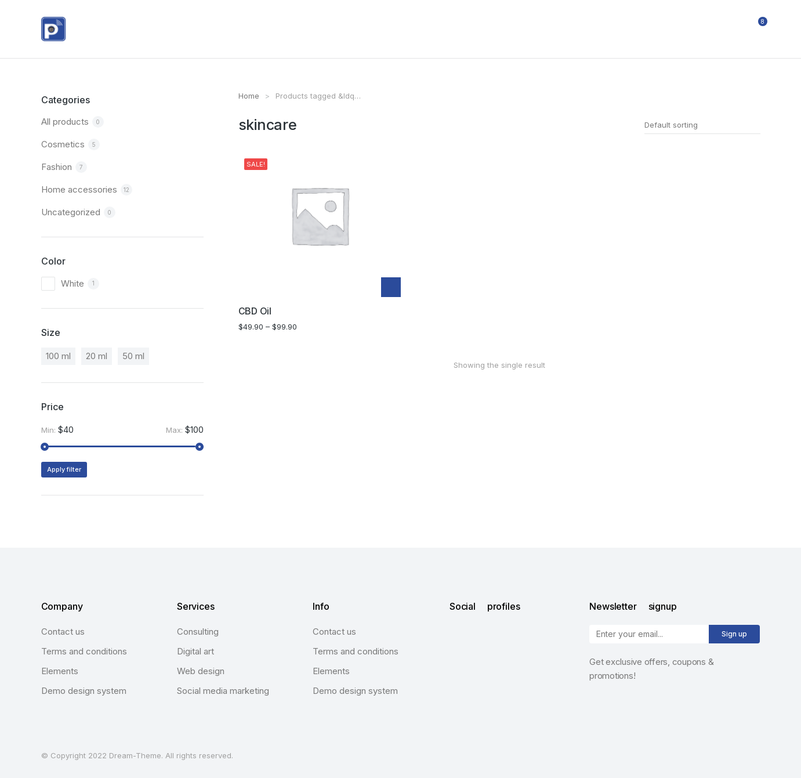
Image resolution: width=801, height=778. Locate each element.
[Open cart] (755, 29)
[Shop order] (702, 124)
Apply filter (64, 469)
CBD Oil (254, 311)
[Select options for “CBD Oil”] (391, 287)
